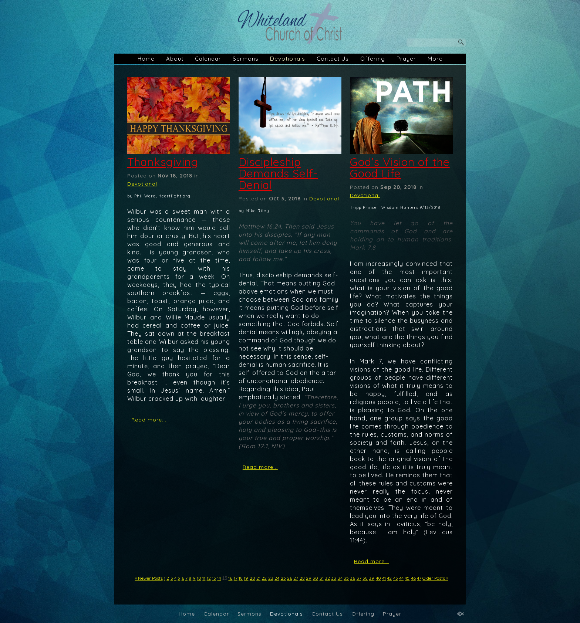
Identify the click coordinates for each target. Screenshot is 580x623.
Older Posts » (435, 578)
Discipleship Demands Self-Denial (278, 173)
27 (295, 578)
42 (389, 578)
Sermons (246, 58)
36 (352, 578)
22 (264, 578)
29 (308, 578)
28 (302, 578)
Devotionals (287, 58)
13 (214, 578)
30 (315, 578)
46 (413, 578)
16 (230, 578)
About (174, 58)
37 (359, 578)
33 (333, 578)
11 (203, 578)
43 (395, 578)
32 (327, 578)
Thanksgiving (162, 162)
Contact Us (333, 58)
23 (270, 578)
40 (378, 578)
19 (246, 578)
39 (371, 578)
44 (401, 578)
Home (146, 58)
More (435, 58)
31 (322, 578)
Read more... (148, 419)
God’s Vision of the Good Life (400, 167)
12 (209, 578)
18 (241, 578)
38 (365, 578)
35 (346, 578)
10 (199, 578)
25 (283, 578)
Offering (372, 58)
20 (252, 578)
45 (407, 578)
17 (235, 578)
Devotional (142, 183)
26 (289, 578)
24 (276, 578)
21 (258, 578)
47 (419, 578)
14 (219, 578)
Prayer (406, 58)
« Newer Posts (149, 578)
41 (384, 578)
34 (340, 578)
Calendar (208, 58)
